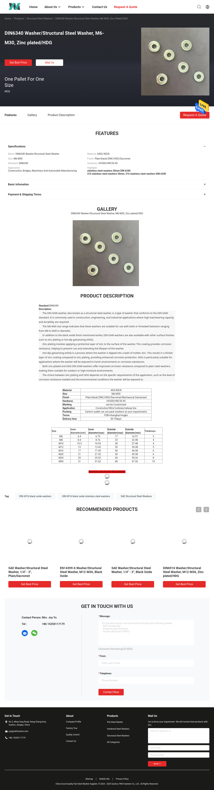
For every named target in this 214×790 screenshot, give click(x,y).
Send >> (157, 764)
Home (8, 18)
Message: (105, 616)
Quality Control (73, 734)
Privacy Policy (122, 779)
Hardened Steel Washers (118, 729)
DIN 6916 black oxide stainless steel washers (86, 496)
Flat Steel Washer (115, 722)
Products (19, 18)
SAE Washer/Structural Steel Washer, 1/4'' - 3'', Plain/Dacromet (28, 572)
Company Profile (73, 722)
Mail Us (49, 62)
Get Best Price (18, 62)
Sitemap (89, 779)
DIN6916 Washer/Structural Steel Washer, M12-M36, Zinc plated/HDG (183, 572)
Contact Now (111, 692)
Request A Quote (194, 115)
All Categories (113, 742)
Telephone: (106, 673)
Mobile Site (104, 779)
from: (103, 656)
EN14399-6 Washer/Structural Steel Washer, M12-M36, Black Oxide (81, 572)
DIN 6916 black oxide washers (35, 496)
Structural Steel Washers (40, 18)
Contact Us (71, 741)
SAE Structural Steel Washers (136, 496)
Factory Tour (71, 728)
